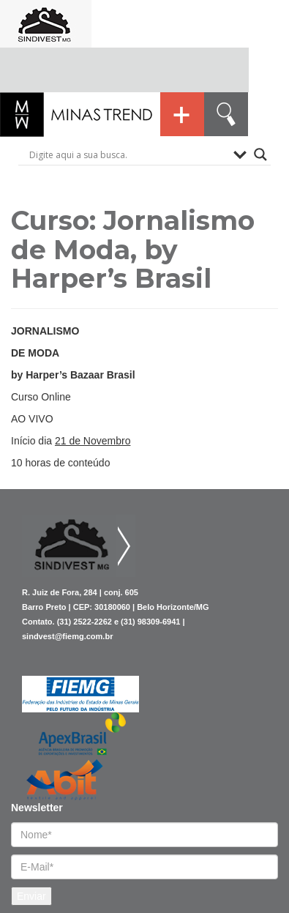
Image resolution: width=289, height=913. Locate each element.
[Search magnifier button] (260, 154)
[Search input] (127, 154)
